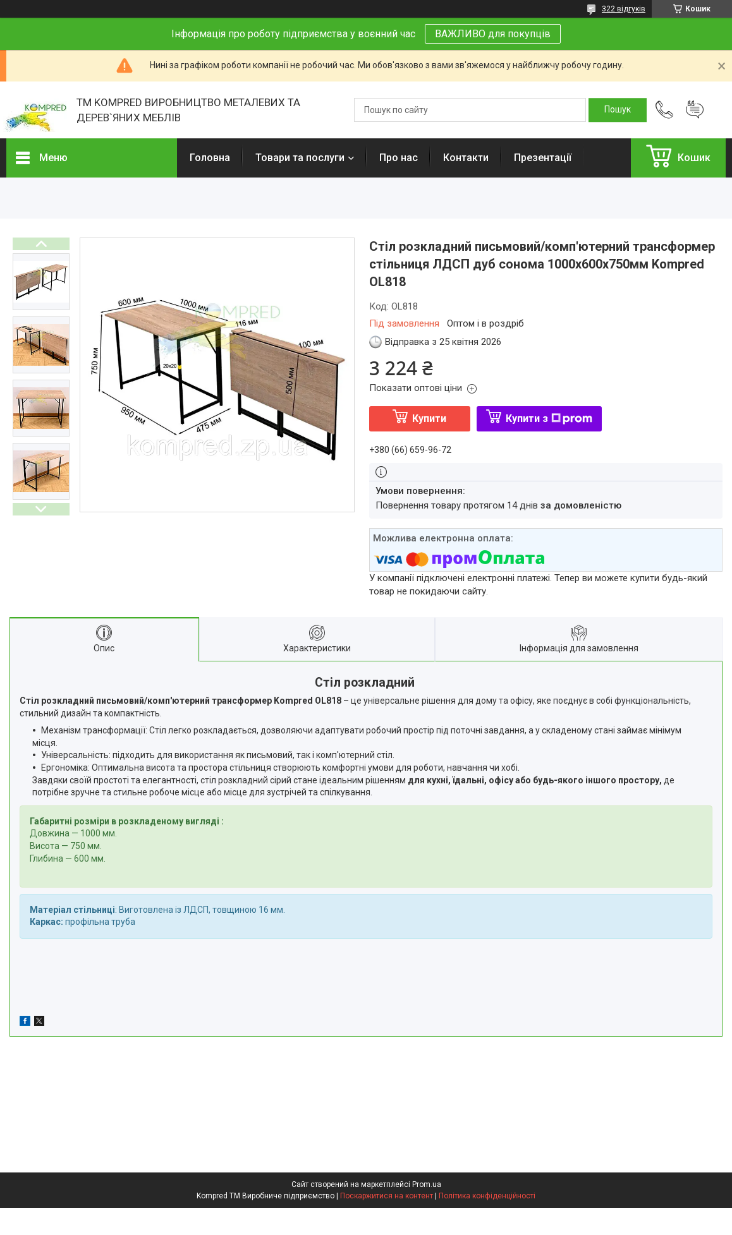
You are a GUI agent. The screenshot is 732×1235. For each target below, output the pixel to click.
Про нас (398, 158)
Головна (210, 158)
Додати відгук (695, 110)
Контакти (466, 158)
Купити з (549, 419)
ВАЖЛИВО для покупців (493, 34)
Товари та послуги (300, 158)
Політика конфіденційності (487, 1195)
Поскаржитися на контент (386, 1195)
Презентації (542, 158)
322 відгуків (623, 8)
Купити (429, 419)
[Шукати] (618, 110)
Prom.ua (426, 1184)
